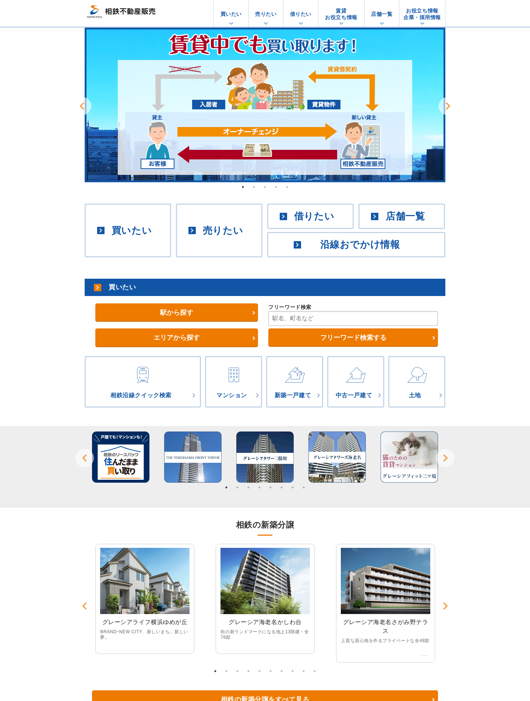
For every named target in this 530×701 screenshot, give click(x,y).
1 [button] (243, 187)
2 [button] (254, 187)
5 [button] (287, 187)
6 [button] (281, 487)
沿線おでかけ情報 (360, 244)
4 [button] (276, 187)
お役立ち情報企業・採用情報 (422, 14)
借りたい (300, 14)
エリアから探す (176, 337)
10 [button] (314, 671)
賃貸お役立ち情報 (341, 14)
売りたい (265, 14)
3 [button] (265, 187)
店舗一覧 (381, 14)
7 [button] (292, 487)
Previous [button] (82, 106)
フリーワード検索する (353, 337)
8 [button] (303, 487)
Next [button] (448, 106)
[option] (265, 105)
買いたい (231, 14)
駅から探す (176, 312)
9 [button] (303, 671)
